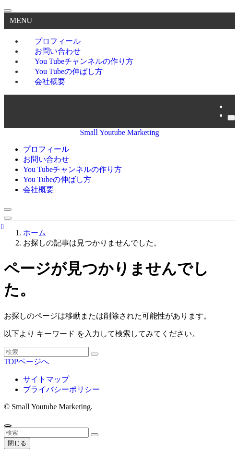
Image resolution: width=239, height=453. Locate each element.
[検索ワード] (46, 352)
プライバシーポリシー (61, 389)
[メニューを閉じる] (8, 10)
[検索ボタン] (8, 209)
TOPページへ (26, 361)
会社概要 (50, 81)
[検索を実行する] (94, 354)
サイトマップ (46, 379)
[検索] (231, 118)
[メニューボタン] (8, 218)
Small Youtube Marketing (119, 132)
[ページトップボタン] (8, 425)
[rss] (230, 106)
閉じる (17, 443)
